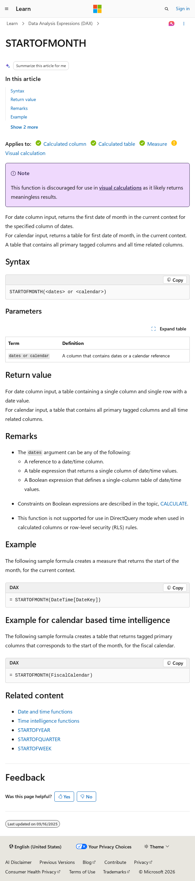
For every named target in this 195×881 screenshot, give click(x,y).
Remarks (19, 108)
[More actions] (184, 23)
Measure (157, 143)
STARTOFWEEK (34, 748)
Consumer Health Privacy (30, 871)
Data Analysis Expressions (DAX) (60, 23)
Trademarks (114, 871)
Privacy (141, 862)
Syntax (17, 91)
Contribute (115, 862)
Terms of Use (82, 871)
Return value (23, 99)
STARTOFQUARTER (39, 739)
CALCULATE (173, 503)
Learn (12, 23)
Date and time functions (45, 711)
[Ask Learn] (171, 23)
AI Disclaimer (18, 862)
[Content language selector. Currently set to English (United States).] (35, 847)
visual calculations (120, 187)
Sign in (183, 8)
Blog (87, 862)
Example (19, 117)
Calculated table (116, 143)
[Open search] (166, 9)
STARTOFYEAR (34, 729)
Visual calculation (25, 152)
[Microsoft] (97, 9)
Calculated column (64, 143)
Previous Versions (57, 862)
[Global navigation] (6, 9)
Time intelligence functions (48, 720)
